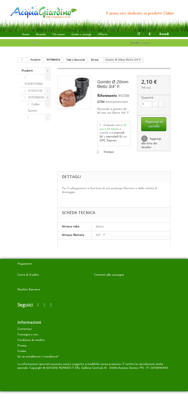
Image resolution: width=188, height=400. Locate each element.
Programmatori (38, 124)
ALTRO (32, 224)
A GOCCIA (34, 90)
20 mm (39, 197)
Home (25, 34)
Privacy (22, 354)
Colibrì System (34, 107)
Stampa (109, 152)
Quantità (147, 97)
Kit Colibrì (37, 217)
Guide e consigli (81, 34)
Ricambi (41, 34)
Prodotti (27, 71)
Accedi (164, 34)
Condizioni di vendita (30, 349)
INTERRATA (35, 97)
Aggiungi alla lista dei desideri (151, 143)
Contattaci (24, 337)
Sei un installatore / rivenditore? (37, 365)
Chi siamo (58, 34)
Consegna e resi (27, 343)
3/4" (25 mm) (36, 187)
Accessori (37, 150)
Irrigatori (37, 130)
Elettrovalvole (37, 144)
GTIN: (101, 102)
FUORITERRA (34, 84)
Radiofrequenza (38, 210)
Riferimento (107, 96)
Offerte (102, 34)
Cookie (21, 360)
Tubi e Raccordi (33, 160)
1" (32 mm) (36, 174)
